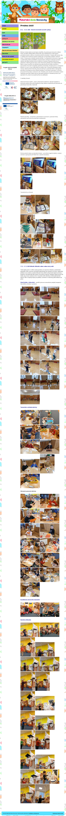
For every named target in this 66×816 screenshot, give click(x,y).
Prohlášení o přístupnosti (33, 813)
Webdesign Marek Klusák (58, 813)
